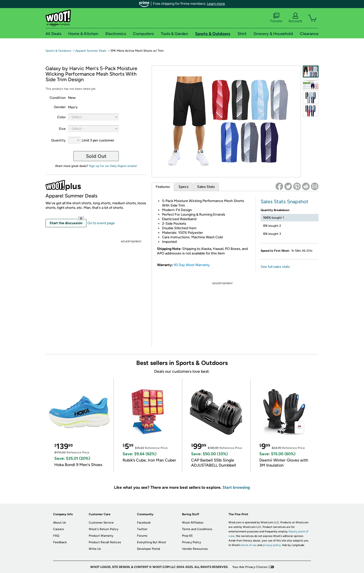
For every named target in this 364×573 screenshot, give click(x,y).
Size (62, 129)
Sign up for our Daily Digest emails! (113, 166)
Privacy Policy (191, 542)
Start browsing (236, 487)
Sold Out (96, 156)
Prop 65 (187, 535)
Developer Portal (148, 549)
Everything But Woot (151, 542)
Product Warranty (101, 535)
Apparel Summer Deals (90, 50)
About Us (59, 522)
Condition (58, 98)
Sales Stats (206, 187)
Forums (276, 18)
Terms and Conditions (197, 529)
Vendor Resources (195, 549)
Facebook (144, 522)
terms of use (249, 545)
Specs (183, 187)
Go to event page (101, 223)
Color (61, 117)
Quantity (58, 140)
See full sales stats (275, 267)
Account (295, 18)
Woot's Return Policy (103, 529)
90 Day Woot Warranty (192, 265)
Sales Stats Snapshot (284, 201)
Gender (60, 107)
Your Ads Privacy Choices (249, 567)
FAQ (56, 535)
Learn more (216, 4)
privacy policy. (272, 545)
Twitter (142, 529)
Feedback (60, 542)
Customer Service (101, 522)
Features (163, 187)
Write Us (95, 549)
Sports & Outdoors (58, 50)
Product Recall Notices (105, 542)
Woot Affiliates (192, 522)
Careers (58, 529)
